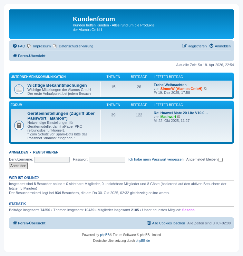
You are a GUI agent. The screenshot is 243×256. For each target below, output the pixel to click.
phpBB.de (143, 240)
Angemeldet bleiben (204, 159)
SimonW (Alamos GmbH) (181, 89)
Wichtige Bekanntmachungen (57, 85)
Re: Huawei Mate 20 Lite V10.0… (181, 113)
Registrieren (46, 152)
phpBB (105, 235)
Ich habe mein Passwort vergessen (156, 159)
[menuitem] (18, 46)
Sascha (188, 210)
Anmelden (18, 152)
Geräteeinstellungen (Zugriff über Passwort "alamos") (61, 116)
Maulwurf (168, 117)
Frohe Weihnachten (170, 85)
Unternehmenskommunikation (38, 77)
